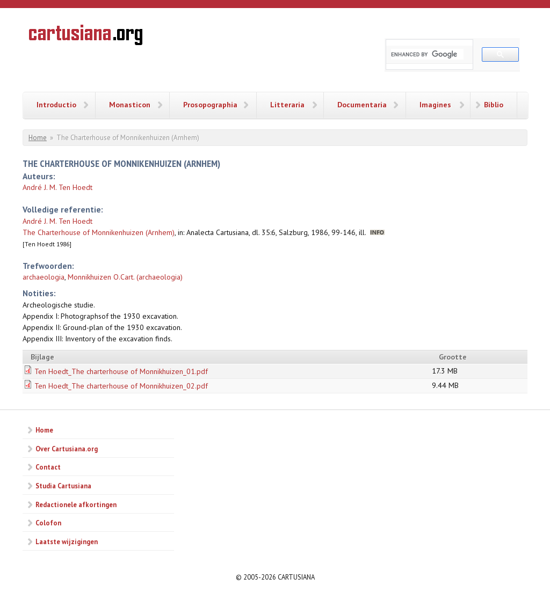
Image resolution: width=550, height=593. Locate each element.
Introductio (56, 104)
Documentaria (362, 104)
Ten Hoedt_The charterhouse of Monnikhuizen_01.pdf (121, 371)
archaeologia (43, 277)
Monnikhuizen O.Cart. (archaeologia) (125, 277)
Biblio (493, 104)
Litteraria (287, 104)
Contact (48, 467)
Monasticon (129, 104)
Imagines (435, 104)
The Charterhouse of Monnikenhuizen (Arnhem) (99, 232)
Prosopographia (210, 104)
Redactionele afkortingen (76, 504)
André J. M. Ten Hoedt (57, 187)
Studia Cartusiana (63, 485)
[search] (427, 54)
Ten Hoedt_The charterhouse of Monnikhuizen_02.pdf (121, 386)
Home (37, 137)
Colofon (48, 522)
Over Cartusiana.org (66, 448)
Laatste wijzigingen (66, 541)
